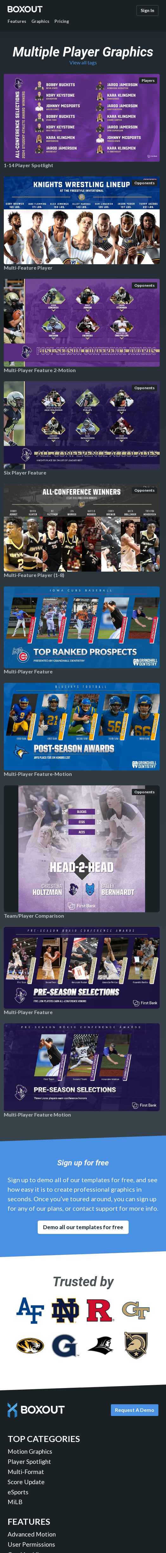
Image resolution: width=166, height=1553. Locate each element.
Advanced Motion (32, 1534)
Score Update (26, 1481)
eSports (18, 1492)
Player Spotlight (29, 1461)
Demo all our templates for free (83, 1227)
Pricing (61, 21)
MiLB (15, 1501)
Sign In (147, 10)
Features (17, 21)
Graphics (40, 21)
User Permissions (31, 1544)
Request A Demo (134, 1410)
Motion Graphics (30, 1451)
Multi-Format (26, 1471)
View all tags (83, 62)
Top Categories (44, 1438)
